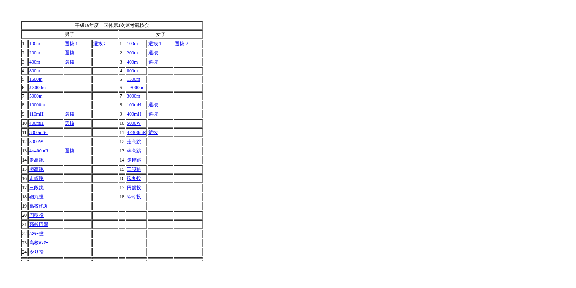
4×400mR (136, 132)
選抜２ (100, 43)
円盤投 (134, 187)
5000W (134, 123)
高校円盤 (38, 224)
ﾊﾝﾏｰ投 (36, 233)
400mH (134, 114)
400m (34, 62)
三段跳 (134, 169)
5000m (35, 96)
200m (34, 53)
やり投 (134, 197)
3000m (133, 96)
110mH (36, 114)
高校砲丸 (38, 206)
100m (34, 43)
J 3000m (37, 87)
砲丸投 (134, 178)
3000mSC (38, 132)
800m (34, 71)
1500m (35, 79)
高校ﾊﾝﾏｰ (38, 243)
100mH (134, 105)
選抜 (69, 53)
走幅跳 (134, 160)
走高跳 (134, 141)
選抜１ (72, 43)
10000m (37, 105)
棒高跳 (134, 151)
